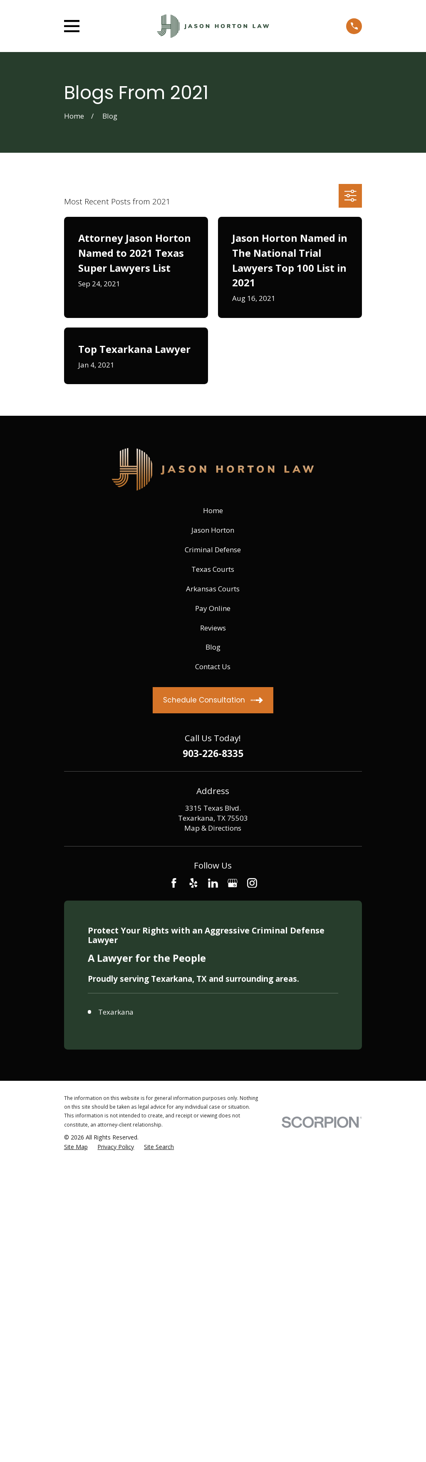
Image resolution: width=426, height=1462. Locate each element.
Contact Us (212, 666)
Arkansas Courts (213, 588)
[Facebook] (174, 883)
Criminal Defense (213, 549)
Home (213, 510)
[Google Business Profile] (233, 883)
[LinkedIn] (213, 883)
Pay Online (212, 608)
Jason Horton (212, 530)
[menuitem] (76, 1147)
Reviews (213, 628)
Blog (213, 647)
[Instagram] (252, 883)
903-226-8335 (213, 754)
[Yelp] (193, 883)
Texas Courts (212, 569)
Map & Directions (212, 828)
